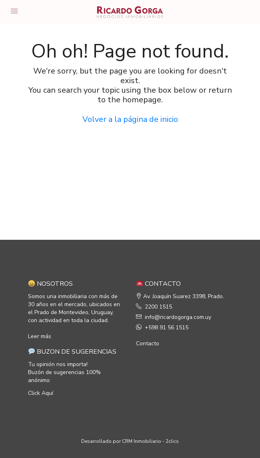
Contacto (147, 343)
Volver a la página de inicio (130, 119)
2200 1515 (158, 307)
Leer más (39, 336)
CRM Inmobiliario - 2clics (150, 441)
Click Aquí (40, 393)
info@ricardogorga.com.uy (178, 317)
